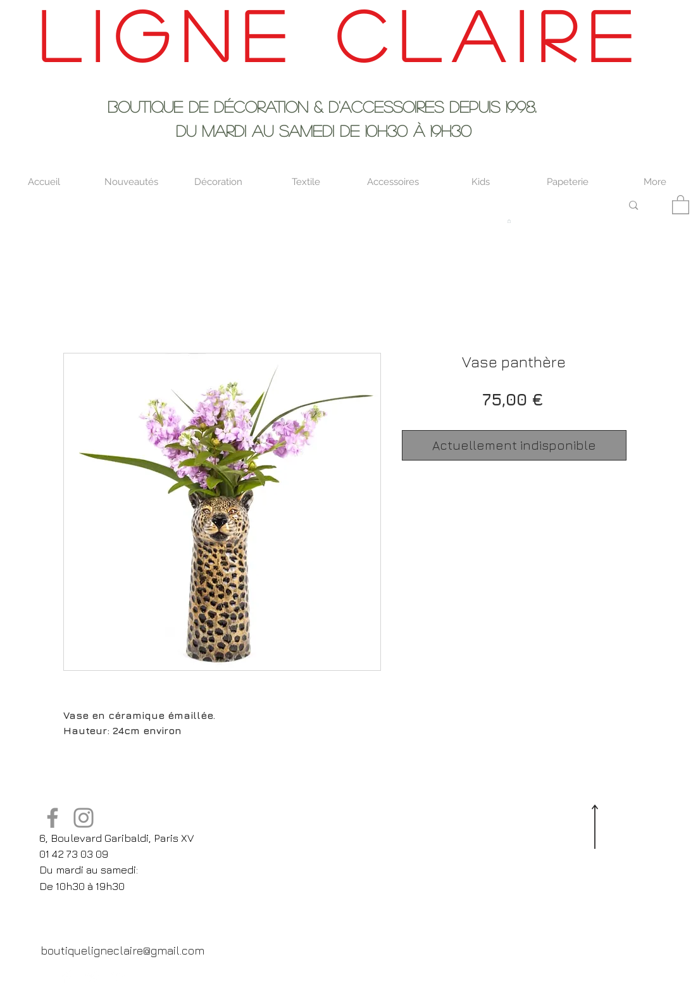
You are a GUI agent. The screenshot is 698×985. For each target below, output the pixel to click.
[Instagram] (83, 817)
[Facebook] (52, 817)
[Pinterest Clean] (118, 977)
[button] (680, 204)
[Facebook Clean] (67, 977)
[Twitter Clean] (92, 977)
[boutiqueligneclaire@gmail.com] (122, 950)
